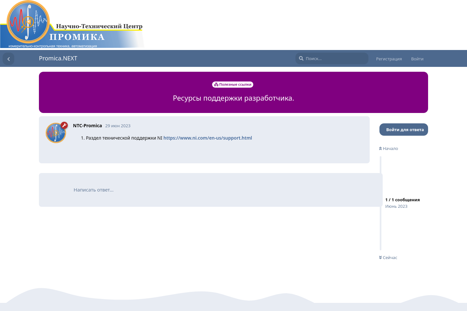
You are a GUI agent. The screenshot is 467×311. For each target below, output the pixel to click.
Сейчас (388, 257)
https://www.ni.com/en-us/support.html (207, 138)
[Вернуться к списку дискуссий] (8, 59)
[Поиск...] (331, 58)
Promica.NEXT (58, 58)
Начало (388, 148)
